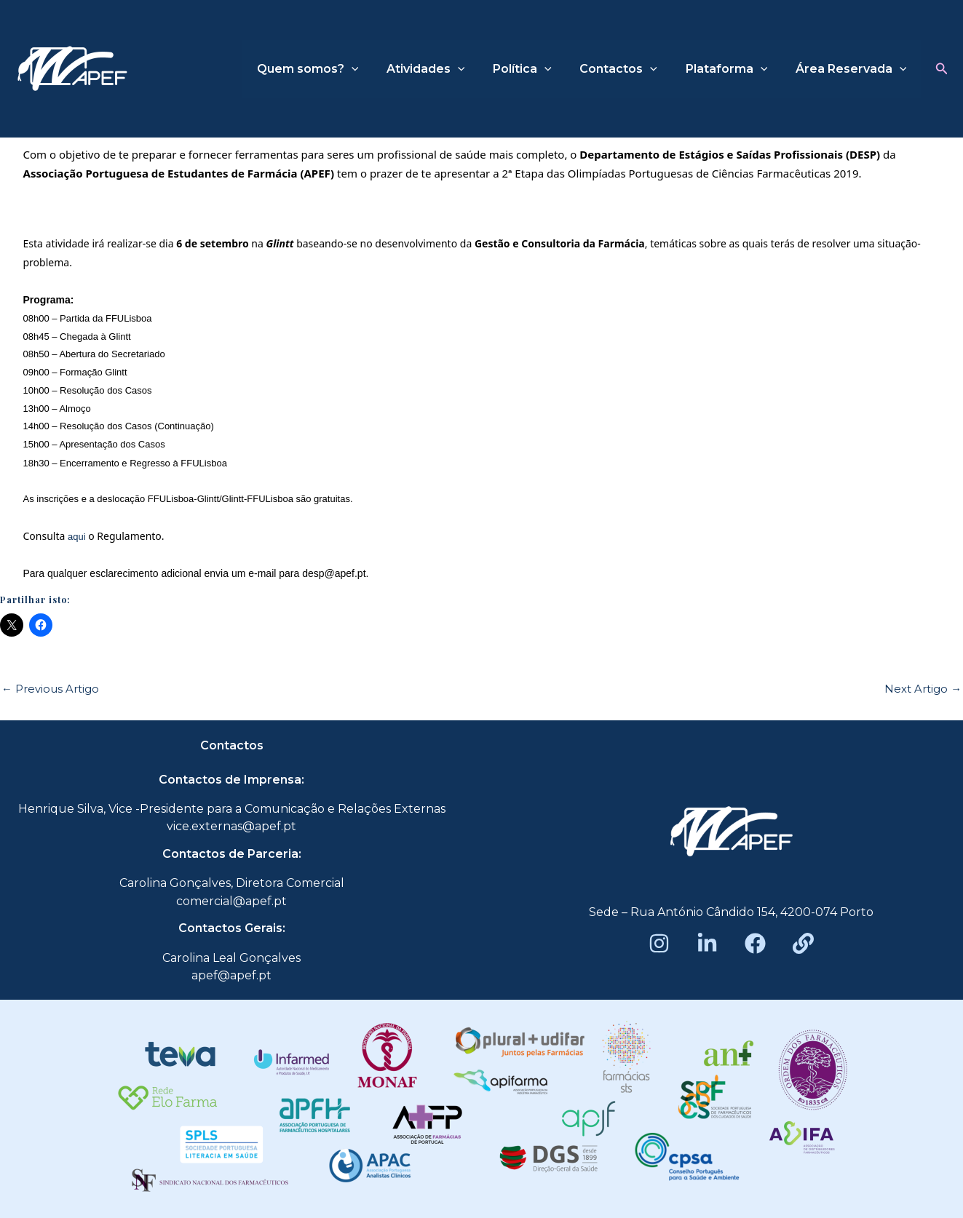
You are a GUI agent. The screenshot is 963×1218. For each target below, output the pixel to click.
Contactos (631, 69)
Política (539, 69)
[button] (941, 69)
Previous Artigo (50, 688)
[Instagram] (659, 943)
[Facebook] (755, 943)
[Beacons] (803, 943)
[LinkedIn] (707, 943)
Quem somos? (334, 69)
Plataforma (734, 69)
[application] (377, 69)
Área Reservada (853, 69)
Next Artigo (923, 688)
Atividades (447, 69)
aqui (78, 536)
